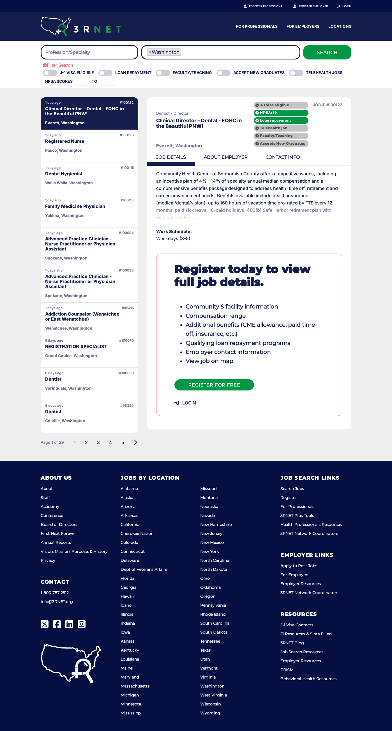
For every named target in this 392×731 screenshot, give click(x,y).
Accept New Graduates (259, 72)
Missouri (208, 488)
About (47, 488)
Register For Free (214, 385)
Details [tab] (171, 157)
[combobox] (89, 52)
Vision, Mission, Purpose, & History (74, 551)
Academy (50, 506)
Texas (205, 650)
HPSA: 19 (268, 113)
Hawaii (127, 596)
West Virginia (213, 695)
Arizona (128, 506)
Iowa (125, 632)
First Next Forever (58, 533)
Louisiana (130, 659)
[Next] (135, 442)
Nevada (207, 515)
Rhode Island (212, 614)
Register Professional (266, 6)
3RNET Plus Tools (297, 515)
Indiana (128, 623)
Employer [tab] (226, 157)
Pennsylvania (213, 605)
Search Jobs (292, 488)
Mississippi (131, 713)
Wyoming (210, 713)
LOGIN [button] (185, 403)
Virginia (208, 677)
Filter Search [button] (58, 65)
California (130, 524)
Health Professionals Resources (311, 524)
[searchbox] (76, 52)
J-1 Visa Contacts (296, 624)
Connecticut (133, 551)
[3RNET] (81, 26)
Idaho (126, 605)
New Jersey (211, 533)
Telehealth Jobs (324, 72)
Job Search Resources (301, 651)
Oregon (207, 596)
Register (288, 497)
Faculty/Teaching (192, 72)
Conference (52, 515)
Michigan (130, 695)
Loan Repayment (133, 72)
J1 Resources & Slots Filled (305, 633)
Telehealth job (273, 128)
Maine (126, 668)
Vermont (209, 668)
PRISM (286, 669)
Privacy (48, 560)
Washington (212, 686)
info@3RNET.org (57, 601)
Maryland (130, 677)
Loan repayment (275, 120)
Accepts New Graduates (282, 143)
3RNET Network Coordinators (309, 533)
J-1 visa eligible (274, 105)
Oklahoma (210, 587)
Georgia (128, 587)
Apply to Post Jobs (298, 565)
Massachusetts (135, 686)
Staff (45, 497)
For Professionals (257, 26)
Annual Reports (56, 542)
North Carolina (214, 560)
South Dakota (213, 632)
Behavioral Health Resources (308, 678)
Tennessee (210, 641)
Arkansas (129, 515)
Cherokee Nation (137, 533)
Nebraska (209, 506)
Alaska (127, 497)
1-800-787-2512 (55, 592)
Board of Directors (59, 524)
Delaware (130, 560)
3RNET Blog (292, 642)
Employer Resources (300, 583)
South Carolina (214, 623)
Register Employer (313, 6)
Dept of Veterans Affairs (144, 569)
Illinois (127, 614)
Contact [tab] (283, 157)
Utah (205, 659)
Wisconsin (210, 704)
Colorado (129, 542)
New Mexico (212, 542)
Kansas (127, 641)
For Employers (303, 26)
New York (209, 551)
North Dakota (213, 569)
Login (346, 6)
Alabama (129, 488)
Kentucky (130, 650)
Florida (127, 578)
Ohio (205, 578)
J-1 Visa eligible (77, 72)
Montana (209, 497)
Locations (339, 26)
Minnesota (131, 704)
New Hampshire (216, 524)
